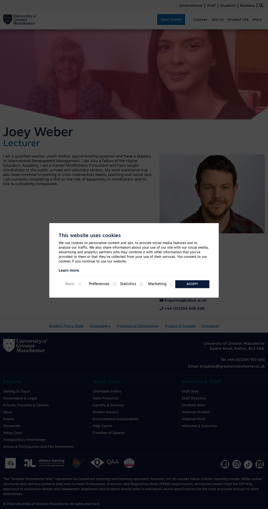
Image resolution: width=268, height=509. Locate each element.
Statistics (128, 284)
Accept (192, 284)
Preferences (99, 284)
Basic (70, 284)
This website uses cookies (90, 235)
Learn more (69, 271)
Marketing (157, 284)
